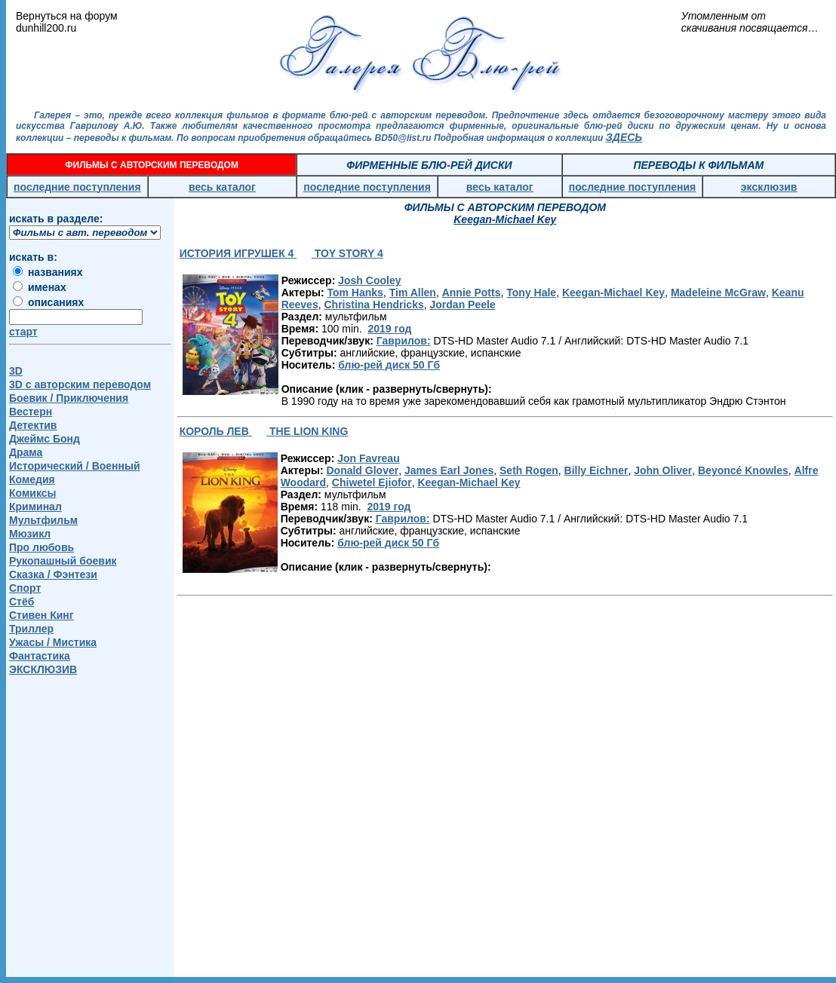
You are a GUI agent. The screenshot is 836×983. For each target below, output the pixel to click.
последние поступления (77, 187)
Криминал (35, 507)
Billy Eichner (596, 470)
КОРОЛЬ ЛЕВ (216, 431)
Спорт (25, 588)
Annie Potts (471, 292)
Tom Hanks (355, 292)
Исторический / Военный (74, 466)
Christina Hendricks (373, 305)
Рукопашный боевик (63, 561)
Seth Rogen (528, 470)
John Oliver (663, 470)
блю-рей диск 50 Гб (389, 365)
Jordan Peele (463, 305)
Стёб (21, 602)
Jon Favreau (368, 458)
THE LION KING (307, 431)
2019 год (389, 329)
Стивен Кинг (41, 615)
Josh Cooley (369, 280)
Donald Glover (362, 470)
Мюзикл (30, 534)
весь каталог (222, 187)
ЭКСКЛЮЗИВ (43, 669)
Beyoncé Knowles (743, 470)
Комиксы (32, 493)
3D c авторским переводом (80, 384)
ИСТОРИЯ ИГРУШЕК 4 (238, 253)
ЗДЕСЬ (624, 137)
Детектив (33, 425)
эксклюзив (769, 187)
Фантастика (39, 656)
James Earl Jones (448, 470)
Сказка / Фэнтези (53, 574)
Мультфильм (43, 520)
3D (16, 371)
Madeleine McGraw (718, 292)
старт (23, 332)
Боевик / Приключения (68, 398)
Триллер (31, 629)
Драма (25, 452)
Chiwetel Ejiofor (372, 482)
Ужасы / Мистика (53, 642)
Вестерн (30, 412)
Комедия (32, 479)
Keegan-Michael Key (613, 292)
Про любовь (41, 547)
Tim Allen (412, 292)
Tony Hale (531, 292)
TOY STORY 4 (347, 253)
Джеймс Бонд (44, 439)
